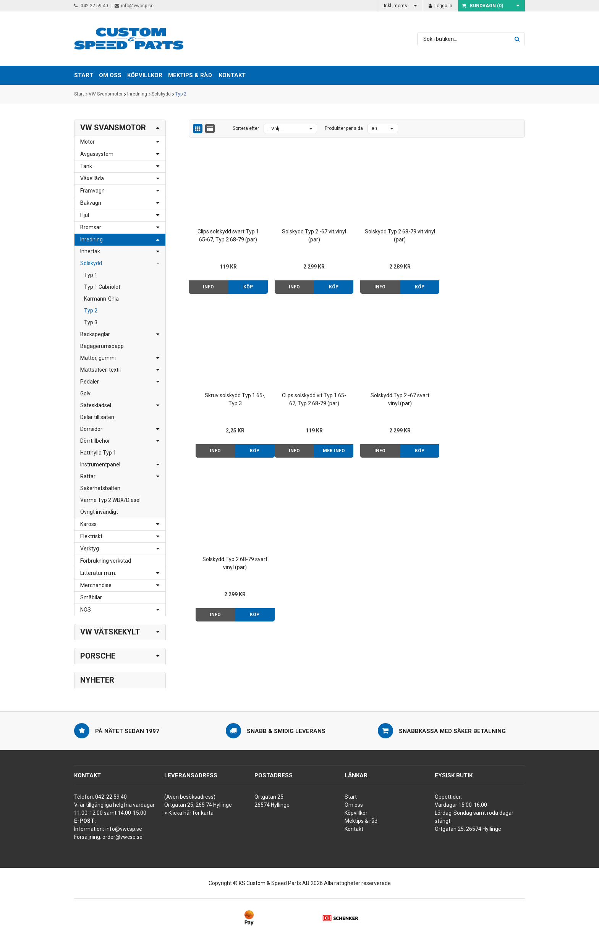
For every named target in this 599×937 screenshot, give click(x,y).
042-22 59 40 (91, 5)
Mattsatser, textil (100, 370)
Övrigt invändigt (99, 512)
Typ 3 (90, 322)
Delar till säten (97, 417)
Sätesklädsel (95, 405)
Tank (86, 166)
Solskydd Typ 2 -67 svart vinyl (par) (314, 399)
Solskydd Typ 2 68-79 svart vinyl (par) (399, 399)
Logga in (440, 5)
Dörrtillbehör (95, 441)
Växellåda (92, 178)
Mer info (248, 450)
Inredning (137, 94)
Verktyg (89, 548)
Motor (87, 142)
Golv (85, 393)
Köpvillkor (356, 813)
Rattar (88, 476)
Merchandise (96, 585)
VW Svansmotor (106, 94)
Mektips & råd (361, 821)
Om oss (354, 805)
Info (208, 287)
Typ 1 (90, 275)
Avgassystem (96, 154)
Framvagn (92, 191)
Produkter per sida (344, 128)
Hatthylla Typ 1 (98, 453)
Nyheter (97, 680)
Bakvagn (90, 203)
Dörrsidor (91, 429)
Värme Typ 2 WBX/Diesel (110, 500)
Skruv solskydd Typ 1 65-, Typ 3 (485, 235)
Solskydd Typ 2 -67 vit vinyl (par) (314, 235)
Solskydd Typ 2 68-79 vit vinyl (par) (399, 235)
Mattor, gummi (98, 358)
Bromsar (90, 227)
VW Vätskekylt (110, 631)
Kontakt (232, 75)
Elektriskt (91, 536)
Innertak (90, 251)
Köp (248, 287)
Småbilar (91, 597)
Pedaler (89, 382)
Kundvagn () (482, 5)
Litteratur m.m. (98, 573)
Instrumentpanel (100, 464)
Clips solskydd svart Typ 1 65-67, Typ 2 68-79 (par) (228, 235)
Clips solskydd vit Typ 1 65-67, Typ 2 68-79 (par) (228, 399)
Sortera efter (246, 128)
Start (79, 94)
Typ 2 (180, 94)
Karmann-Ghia (101, 299)
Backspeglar (95, 334)
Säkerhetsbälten (100, 488)
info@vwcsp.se (134, 5)
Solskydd (161, 94)
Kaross (88, 524)
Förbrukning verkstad (105, 561)
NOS (85, 610)
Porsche (97, 655)
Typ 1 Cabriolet (102, 287)
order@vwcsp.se (122, 837)
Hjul (84, 215)
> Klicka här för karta (189, 813)
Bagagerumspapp (102, 346)
